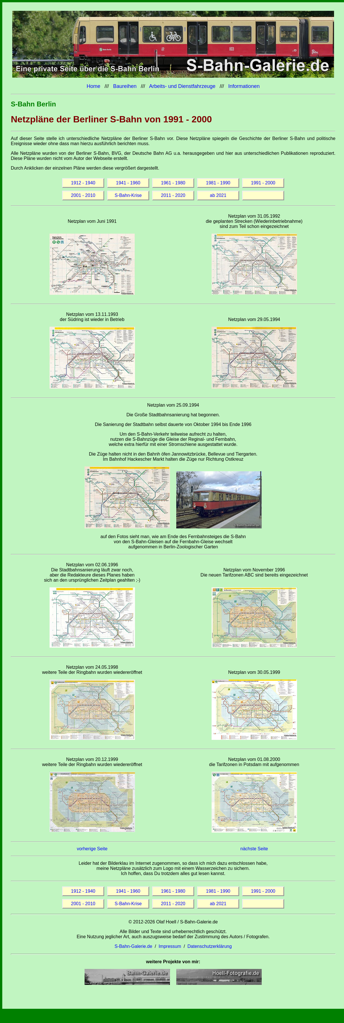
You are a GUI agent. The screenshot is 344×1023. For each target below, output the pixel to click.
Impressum (170, 946)
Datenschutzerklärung (209, 946)
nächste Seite (254, 848)
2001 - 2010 (83, 195)
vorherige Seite (92, 848)
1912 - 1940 (83, 182)
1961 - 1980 (173, 182)
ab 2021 (218, 195)
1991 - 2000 (263, 182)
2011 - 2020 (173, 195)
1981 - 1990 (218, 182)
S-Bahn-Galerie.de (133, 946)
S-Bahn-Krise (128, 195)
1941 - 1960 (128, 182)
